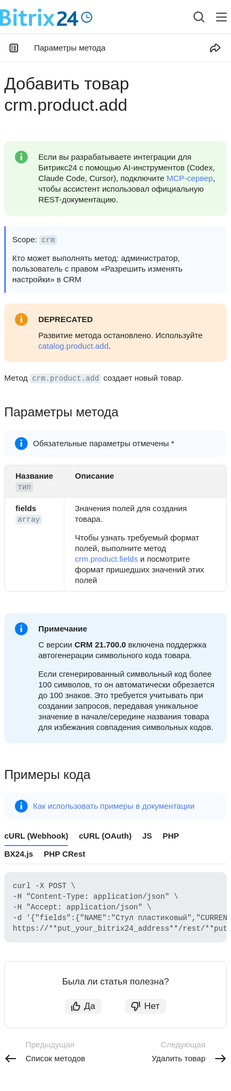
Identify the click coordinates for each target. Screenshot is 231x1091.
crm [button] (48, 240)
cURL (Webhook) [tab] (36, 835)
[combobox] (191, 17)
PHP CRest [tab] (64, 853)
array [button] (29, 519)
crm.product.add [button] (65, 378)
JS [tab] (147, 835)
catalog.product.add (73, 345)
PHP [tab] (171, 835)
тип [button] (24, 487)
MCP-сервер (190, 178)
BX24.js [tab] (18, 853)
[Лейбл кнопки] (221, 17)
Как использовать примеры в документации (114, 805)
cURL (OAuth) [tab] (105, 835)
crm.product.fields (106, 558)
